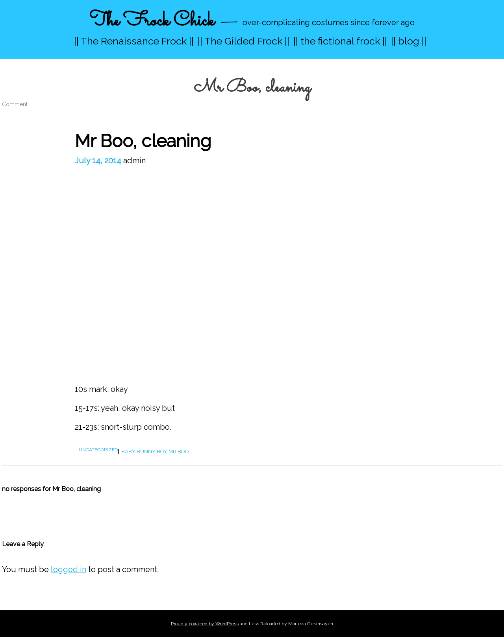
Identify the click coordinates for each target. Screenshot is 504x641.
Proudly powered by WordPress (205, 623)
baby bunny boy (144, 451)
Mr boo (179, 451)
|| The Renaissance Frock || (134, 41)
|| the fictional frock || (340, 41)
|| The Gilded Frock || (243, 41)
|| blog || (408, 41)
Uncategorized (98, 450)
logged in (68, 569)
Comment (15, 104)
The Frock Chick (151, 21)
